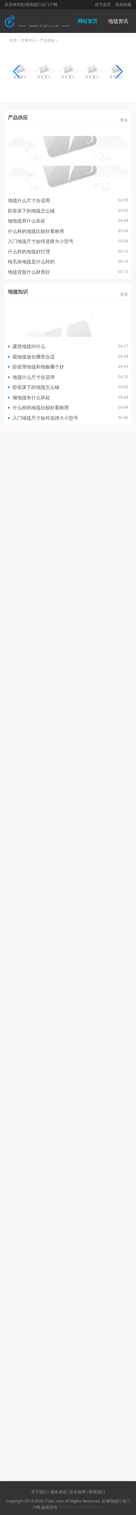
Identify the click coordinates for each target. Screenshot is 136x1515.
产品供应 (47, 40)
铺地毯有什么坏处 (26, 220)
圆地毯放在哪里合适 (34, 356)
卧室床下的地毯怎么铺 (31, 210)
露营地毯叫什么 (29, 346)
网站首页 (88, 21)
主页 (13, 40)
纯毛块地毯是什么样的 (31, 261)
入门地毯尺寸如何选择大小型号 (40, 241)
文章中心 (28, 40)
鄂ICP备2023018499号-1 (81, 1507)
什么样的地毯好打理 (29, 251)
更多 (124, 120)
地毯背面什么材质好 (29, 272)
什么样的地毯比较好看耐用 (36, 231)
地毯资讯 (118, 21)
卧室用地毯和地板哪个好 (38, 366)
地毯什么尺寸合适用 (29, 200)
